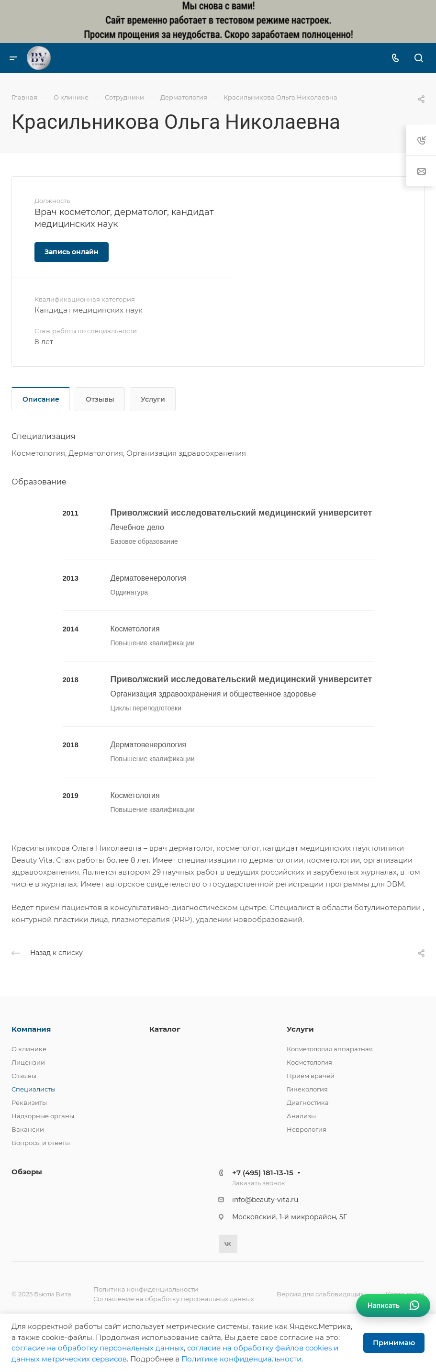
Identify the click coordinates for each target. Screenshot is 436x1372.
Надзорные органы (42, 1116)
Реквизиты (29, 1102)
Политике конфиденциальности (241, 1358)
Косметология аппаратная (330, 1049)
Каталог (164, 1029)
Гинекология (307, 1089)
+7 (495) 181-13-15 (262, 1172)
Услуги (153, 399)
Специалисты (33, 1089)
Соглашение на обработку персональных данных (173, 1299)
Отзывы (100, 399)
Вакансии (27, 1129)
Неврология (306, 1129)
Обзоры (26, 1171)
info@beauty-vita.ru (265, 1199)
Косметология (309, 1062)
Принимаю (394, 1342)
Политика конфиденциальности (145, 1289)
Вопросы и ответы (40, 1143)
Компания (31, 1029)
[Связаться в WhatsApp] (393, 1305)
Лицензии (28, 1062)
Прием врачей (311, 1076)
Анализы (301, 1116)
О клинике (28, 1049)
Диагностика (308, 1102)
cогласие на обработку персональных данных (97, 1347)
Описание (40, 399)
